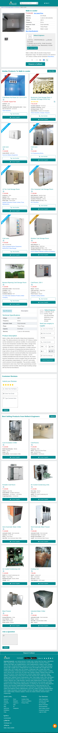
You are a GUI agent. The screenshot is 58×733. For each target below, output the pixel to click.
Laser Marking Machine (20, 659)
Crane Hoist (28, 674)
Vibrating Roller (11, 661)
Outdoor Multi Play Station (40, 659)
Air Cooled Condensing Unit (11, 567)
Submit (5, 408)
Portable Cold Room (8, 483)
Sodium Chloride (36, 690)
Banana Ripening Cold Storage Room (14, 281)
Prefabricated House (32, 669)
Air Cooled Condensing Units (40, 483)
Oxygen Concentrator (12, 688)
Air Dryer (11, 682)
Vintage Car (37, 686)
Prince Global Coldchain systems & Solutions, (43, 249)
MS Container (25, 667)
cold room (5, 145)
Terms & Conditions (26, 699)
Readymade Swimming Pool (43, 685)
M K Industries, (35, 200)
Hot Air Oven (18, 670)
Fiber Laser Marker (48, 675)
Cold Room (17, 5)
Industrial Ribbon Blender (33, 661)
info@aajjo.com (8, 721)
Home (2, 5)
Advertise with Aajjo (44, 699)
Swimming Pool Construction (18, 685)
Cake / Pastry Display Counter (37, 675)
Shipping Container (42, 669)
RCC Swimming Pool (31, 685)
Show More (51, 69)
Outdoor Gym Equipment (9, 686)
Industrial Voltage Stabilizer (34, 672)
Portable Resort (46, 666)
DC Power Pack (26, 670)
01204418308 (7, 716)
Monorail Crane (35, 674)
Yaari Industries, (6, 108)
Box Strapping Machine (20, 662)
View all (52, 414)
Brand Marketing (43, 704)
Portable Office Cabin (44, 667)
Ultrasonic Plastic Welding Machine (34, 678)
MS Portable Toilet (37, 666)
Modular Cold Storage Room (40, 236)
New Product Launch (44, 706)
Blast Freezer (6, 609)
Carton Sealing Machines (33, 662)
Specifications (7, 309)
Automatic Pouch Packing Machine (29, 680)
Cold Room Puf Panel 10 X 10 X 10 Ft (14, 96)
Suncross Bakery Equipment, (10, 153)
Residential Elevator (17, 664)
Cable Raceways (21, 678)
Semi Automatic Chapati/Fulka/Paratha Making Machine (22, 683)
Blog (5, 704)
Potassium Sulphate (20, 690)
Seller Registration (43, 697)
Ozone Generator (22, 688)
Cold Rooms (35, 441)
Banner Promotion (43, 703)
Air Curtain (27, 677)
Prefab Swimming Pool (41, 683)
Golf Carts (31, 686)
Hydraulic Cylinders (34, 670)
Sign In (46, 2)
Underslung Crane (13, 674)
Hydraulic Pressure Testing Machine (20, 675)
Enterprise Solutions (44, 708)
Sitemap (6, 699)
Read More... (51, 54)
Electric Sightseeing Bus (22, 686)
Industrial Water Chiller (38, 609)
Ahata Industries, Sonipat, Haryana (40, 111)
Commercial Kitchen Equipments (38, 677)
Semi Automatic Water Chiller (11, 525)
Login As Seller (42, 710)
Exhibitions (6, 708)
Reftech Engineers (39, 33)
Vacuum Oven (11, 670)
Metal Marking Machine (9, 677)
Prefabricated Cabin (34, 667)
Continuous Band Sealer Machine (12, 680)
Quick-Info (6, 706)
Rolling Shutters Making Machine (21, 682)
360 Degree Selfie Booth (38, 688)
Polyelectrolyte (7, 691)
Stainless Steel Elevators (46, 664)
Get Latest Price (38, 11)
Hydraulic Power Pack (45, 670)
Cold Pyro (29, 688)
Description (24, 309)
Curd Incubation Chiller (9, 441)
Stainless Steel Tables (9, 662)
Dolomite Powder (45, 690)
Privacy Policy (25, 701)
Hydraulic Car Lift (26, 664)
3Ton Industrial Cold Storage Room (42, 187)
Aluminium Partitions (44, 661)
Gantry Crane (21, 674)
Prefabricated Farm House (26, 666)
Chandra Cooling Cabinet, (38, 294)
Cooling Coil (35, 567)
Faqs (5, 710)
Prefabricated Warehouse (21, 669)
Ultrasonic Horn (12, 678)
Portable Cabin (30, 659)
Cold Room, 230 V (37, 281)
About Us (6, 697)
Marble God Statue (20, 677)
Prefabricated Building (9, 669)
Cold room (34, 145)
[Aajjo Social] (44, 656)
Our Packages (42, 701)
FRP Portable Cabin (16, 667)
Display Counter (43, 662)
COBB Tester (43, 674)
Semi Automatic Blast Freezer (40, 525)
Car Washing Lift (34, 682)
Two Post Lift (42, 682)
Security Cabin (7, 666)
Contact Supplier (32, 46)
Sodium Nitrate (10, 690)
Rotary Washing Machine (21, 672)
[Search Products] (20, 2)
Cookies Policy (25, 697)
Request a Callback (35, 62)
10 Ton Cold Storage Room (11, 187)
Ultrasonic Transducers (48, 678)
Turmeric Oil (28, 690)
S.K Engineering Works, (37, 151)
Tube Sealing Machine (20, 661)
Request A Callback (29, 651)
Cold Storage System (9, 5)
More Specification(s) (32, 29)
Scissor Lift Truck (35, 664)
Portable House (15, 666)
